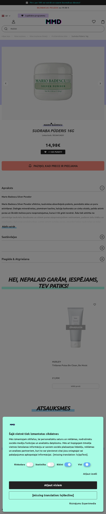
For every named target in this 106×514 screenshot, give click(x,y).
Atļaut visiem (53, 485)
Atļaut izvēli (90, 473)
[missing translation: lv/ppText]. (70, 454)
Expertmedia (89, 503)
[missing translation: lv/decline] (53, 495)
